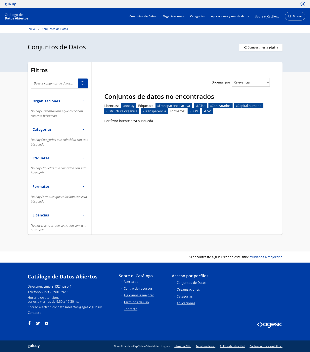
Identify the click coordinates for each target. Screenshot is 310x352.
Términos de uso (136, 302)
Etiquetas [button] (58, 157)
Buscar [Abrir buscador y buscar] (295, 17)
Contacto (34, 312)
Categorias (197, 16)
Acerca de (131, 281)
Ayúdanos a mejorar (139, 295)
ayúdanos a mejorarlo (266, 257)
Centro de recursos (138, 288)
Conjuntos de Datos (142, 16)
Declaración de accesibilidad (266, 346)
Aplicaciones (186, 303)
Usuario (83, 83)
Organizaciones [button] (58, 100)
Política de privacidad (232, 346)
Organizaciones (173, 16)
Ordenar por (220, 82)
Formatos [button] (58, 186)
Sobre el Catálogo (267, 16)
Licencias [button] (58, 214)
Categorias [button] (58, 129)
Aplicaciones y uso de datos (230, 16)
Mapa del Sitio (182, 346)
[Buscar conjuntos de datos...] (59, 83)
